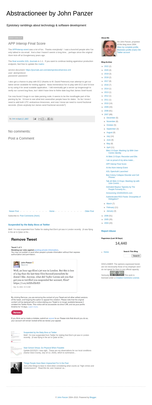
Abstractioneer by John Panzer (49, 13)
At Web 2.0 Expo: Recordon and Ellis (121, 156)
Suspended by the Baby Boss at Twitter (29, 224)
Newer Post (14, 211)
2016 (106, 85)
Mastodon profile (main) (127, 50)
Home (51, 211)
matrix (41, 64)
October (110, 125)
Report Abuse (108, 231)
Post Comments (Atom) (30, 216)
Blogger (93, 397)
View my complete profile (127, 47)
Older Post (89, 211)
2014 (106, 89)
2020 (106, 70)
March (109, 204)
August (110, 132)
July (109, 136)
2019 (106, 74)
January (110, 211)
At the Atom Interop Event (117, 168)
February (111, 207)
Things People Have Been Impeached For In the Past (46, 363)
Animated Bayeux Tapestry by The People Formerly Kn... (120, 188)
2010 (106, 103)
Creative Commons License (127, 278)
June (109, 140)
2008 (106, 111)
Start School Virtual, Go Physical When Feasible (44, 348)
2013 (106, 92)
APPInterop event (20, 49)
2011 (106, 100)
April (109, 147)
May (109, 143)
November (111, 121)
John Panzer (62, 397)
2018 (106, 77)
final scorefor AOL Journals (24, 61)
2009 (106, 107)
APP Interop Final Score (116, 164)
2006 (106, 216)
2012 (106, 96)
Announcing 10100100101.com (119, 193)
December (111, 118)
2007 (106, 114)
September (111, 129)
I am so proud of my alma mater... (120, 160)
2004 (106, 223)
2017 (106, 81)
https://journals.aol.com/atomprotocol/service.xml (48, 70)
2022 (106, 66)
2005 (106, 219)
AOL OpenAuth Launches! (117, 171)
